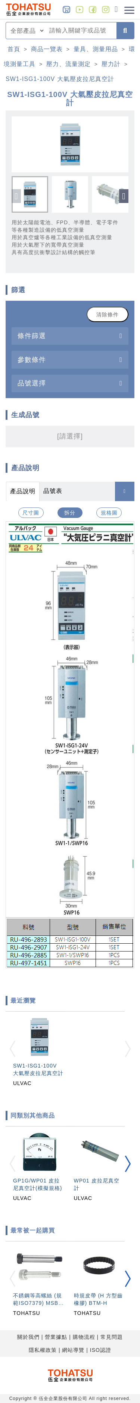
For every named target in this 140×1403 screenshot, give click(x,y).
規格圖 (109, 513)
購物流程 (84, 1337)
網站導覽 (73, 1350)
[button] (123, 196)
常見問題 (111, 1337)
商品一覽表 (47, 49)
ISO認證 (100, 1350)
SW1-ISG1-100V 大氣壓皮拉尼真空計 (60, 79)
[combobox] (80, 30)
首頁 (13, 49)
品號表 (52, 491)
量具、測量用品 (96, 49)
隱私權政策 (43, 1350)
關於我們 (28, 1337)
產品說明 (22, 491)
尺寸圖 (30, 513)
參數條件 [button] (32, 359)
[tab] (70, 336)
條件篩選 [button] (32, 336)
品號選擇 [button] (32, 383)
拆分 (69, 513)
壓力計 (111, 64)
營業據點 (56, 1337)
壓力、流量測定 (68, 64)
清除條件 (107, 315)
